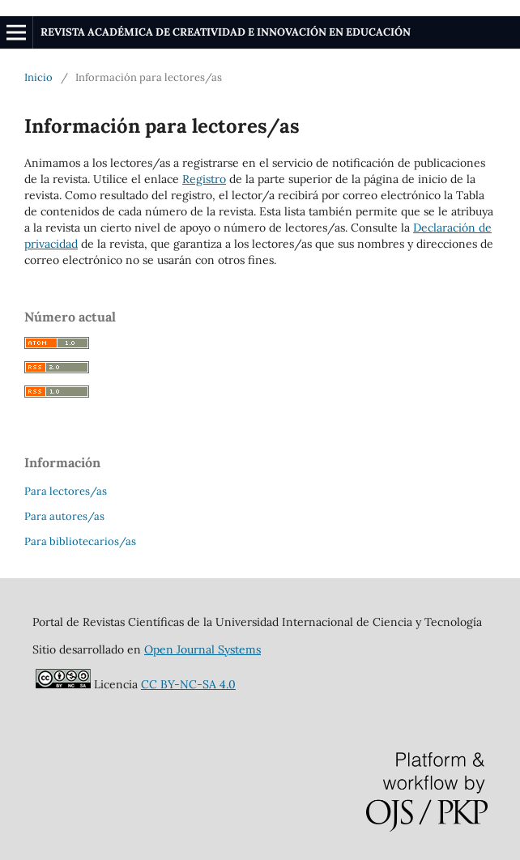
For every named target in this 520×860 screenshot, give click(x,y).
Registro (204, 179)
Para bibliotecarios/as (80, 541)
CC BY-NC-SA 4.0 (188, 684)
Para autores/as (64, 516)
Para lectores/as (65, 491)
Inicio (38, 77)
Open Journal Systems (202, 649)
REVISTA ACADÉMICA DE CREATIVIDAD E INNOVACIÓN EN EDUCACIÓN (225, 32)
